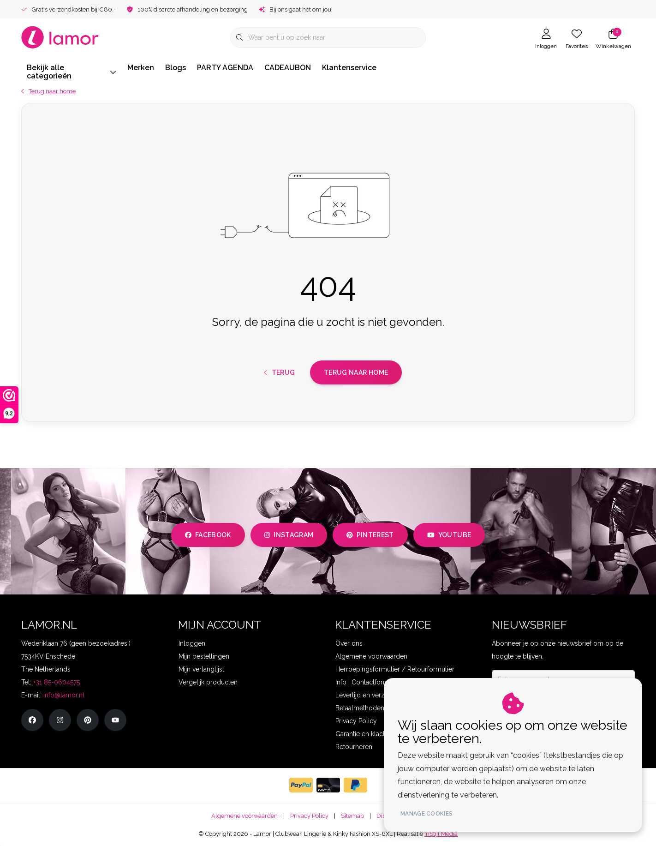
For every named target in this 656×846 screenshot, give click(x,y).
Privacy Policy (309, 815)
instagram (288, 535)
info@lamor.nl (63, 695)
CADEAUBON (287, 67)
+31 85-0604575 (56, 682)
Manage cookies (426, 813)
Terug (279, 372)
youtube (449, 535)
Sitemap (352, 815)
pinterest (370, 535)
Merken (140, 67)
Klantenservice (349, 67)
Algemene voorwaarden (244, 815)
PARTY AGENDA (225, 67)
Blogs (175, 67)
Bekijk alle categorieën (71, 71)
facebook (208, 535)
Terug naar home (356, 372)
